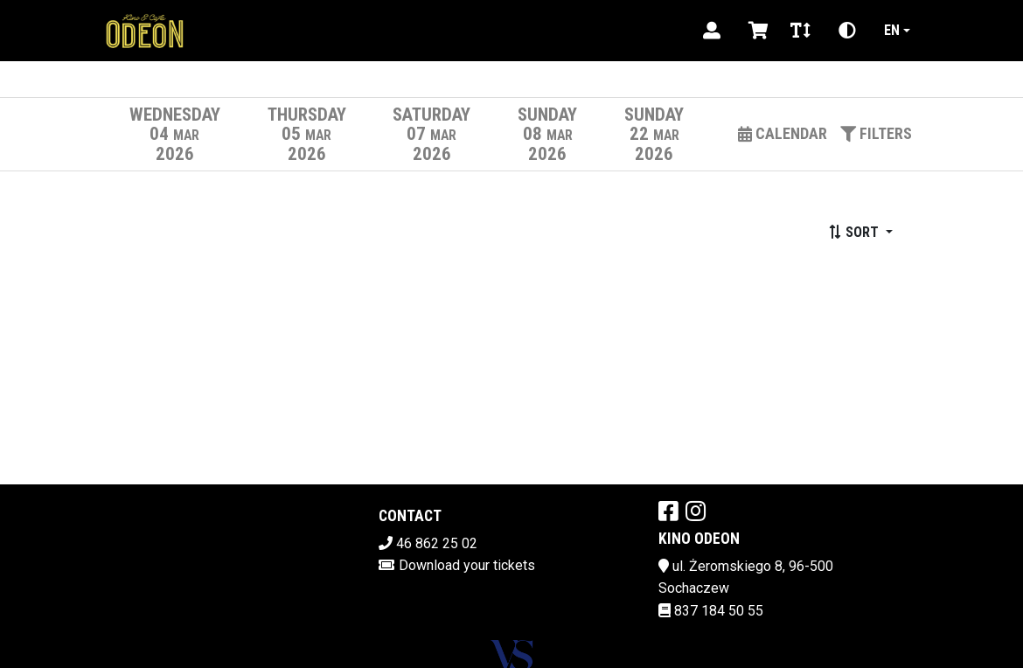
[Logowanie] (711, 30)
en (892, 30)
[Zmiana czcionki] (800, 30)
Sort (855, 232)
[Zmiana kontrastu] (847, 30)
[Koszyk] (755, 31)
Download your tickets (467, 565)
